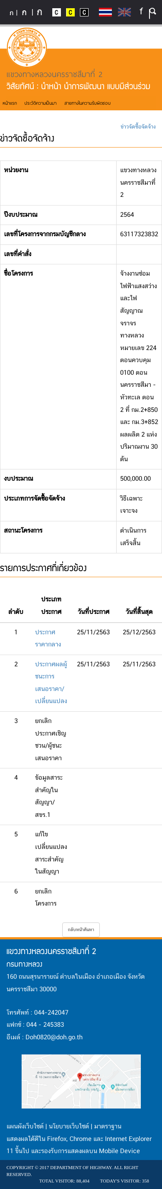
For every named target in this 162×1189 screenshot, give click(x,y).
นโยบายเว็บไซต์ (69, 1126)
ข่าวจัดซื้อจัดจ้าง (138, 127)
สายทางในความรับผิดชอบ (87, 103)
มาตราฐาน (107, 1126)
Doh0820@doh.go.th (54, 1037)
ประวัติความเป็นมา (41, 103)
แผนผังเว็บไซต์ (25, 1126)
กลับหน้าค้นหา (81, 930)
